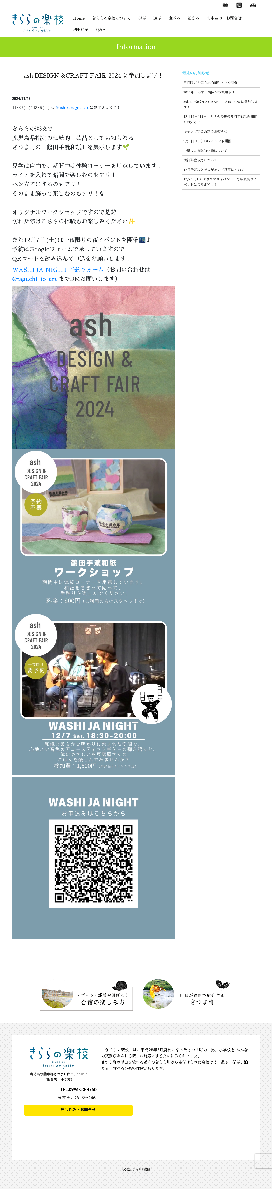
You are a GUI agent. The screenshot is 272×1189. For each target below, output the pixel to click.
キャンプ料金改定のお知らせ (205, 131)
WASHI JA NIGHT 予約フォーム (58, 270)
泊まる (193, 18)
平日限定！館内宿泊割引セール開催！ (212, 83)
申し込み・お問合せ (78, 1110)
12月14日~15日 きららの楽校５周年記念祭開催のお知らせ (220, 119)
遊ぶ (157, 18)
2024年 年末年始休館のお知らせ (209, 92)
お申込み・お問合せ (224, 18)
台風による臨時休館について (205, 150)
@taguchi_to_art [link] (34, 279)
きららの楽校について (111, 18)
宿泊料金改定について (200, 160)
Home (79, 18)
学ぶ (142, 18)
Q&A (100, 30)
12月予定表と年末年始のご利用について (213, 170)
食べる (174, 18)
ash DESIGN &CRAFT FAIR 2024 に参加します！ (220, 104)
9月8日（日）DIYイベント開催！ (209, 141)
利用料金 (80, 30)
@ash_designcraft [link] (71, 108)
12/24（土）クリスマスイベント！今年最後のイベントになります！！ (220, 182)
